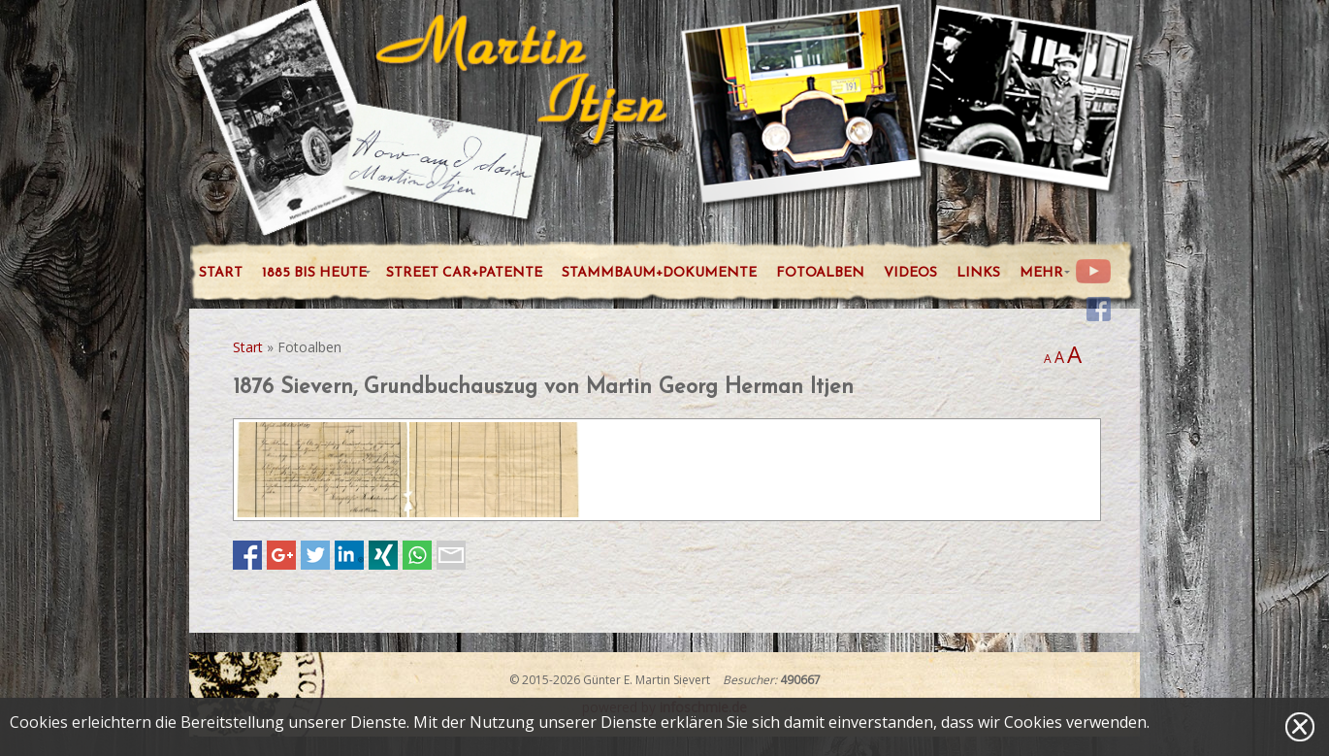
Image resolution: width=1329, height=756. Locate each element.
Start (248, 347)
